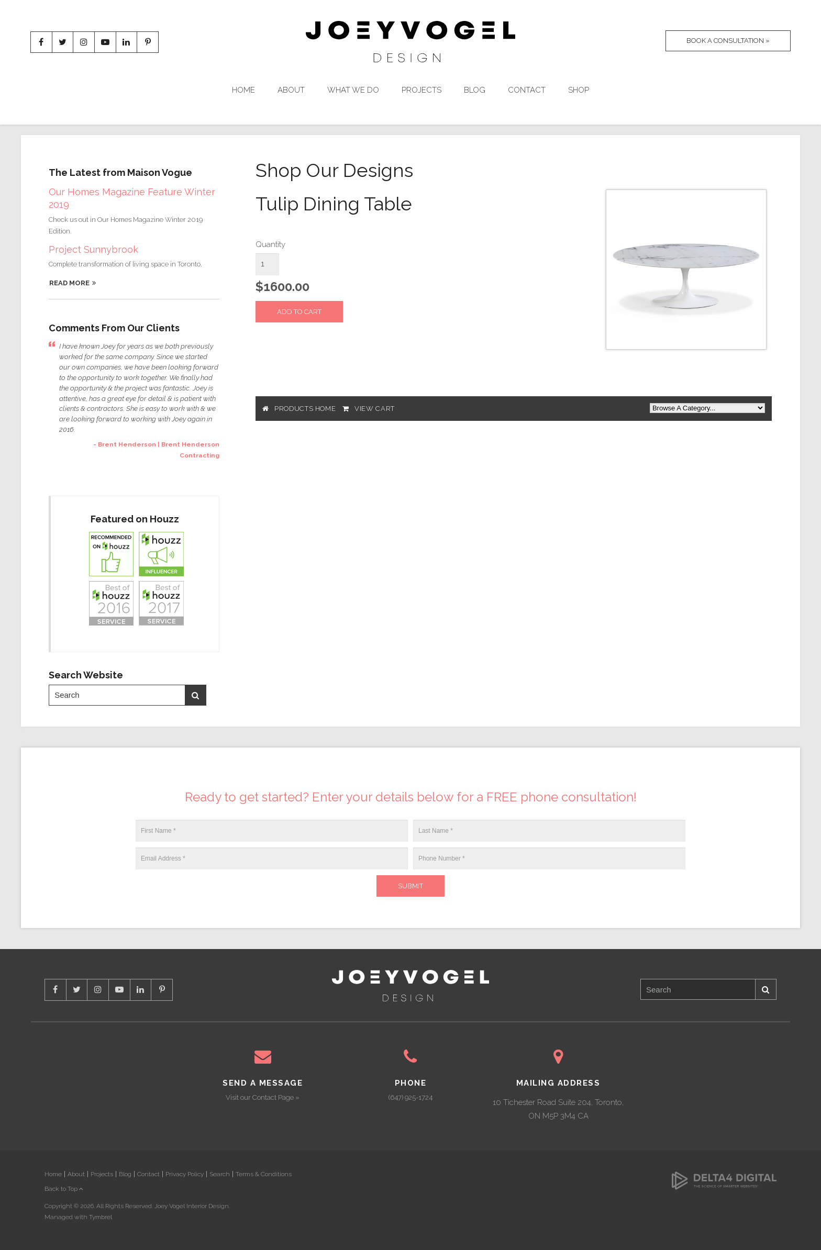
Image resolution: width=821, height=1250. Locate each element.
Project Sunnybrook (93, 249)
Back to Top (64, 1188)
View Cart (374, 408)
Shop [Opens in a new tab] (578, 90)
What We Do (353, 90)
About (291, 90)
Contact (527, 90)
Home (243, 90)
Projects (421, 90)
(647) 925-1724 (410, 1097)
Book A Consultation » (727, 42)
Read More (69, 283)
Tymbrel (100, 1217)
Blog (474, 90)
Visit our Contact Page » (262, 1097)
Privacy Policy (184, 1174)
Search (195, 695)
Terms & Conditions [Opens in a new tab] (264, 1174)
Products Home (305, 408)
